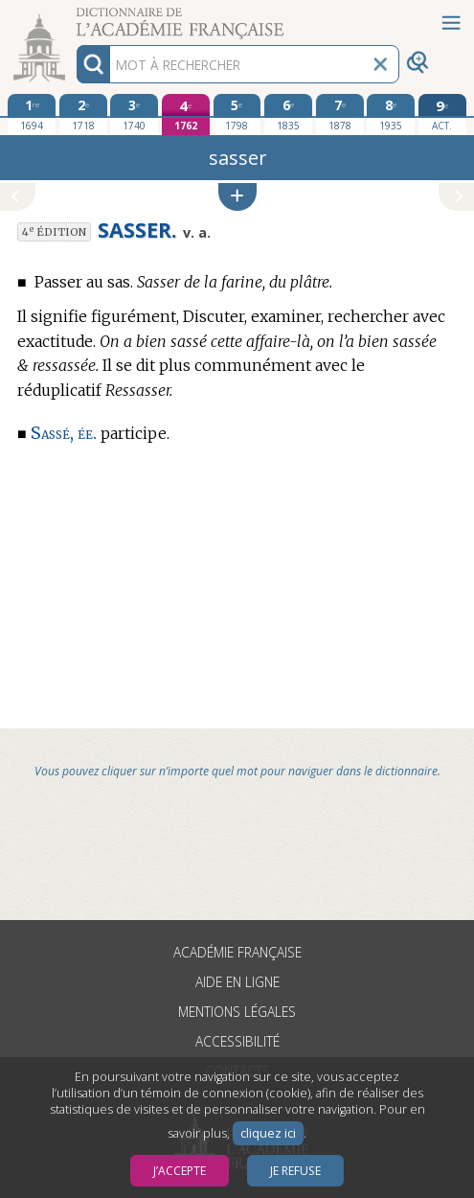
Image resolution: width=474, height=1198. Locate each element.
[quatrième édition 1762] (186, 114)
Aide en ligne (237, 982)
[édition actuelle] (442, 114)
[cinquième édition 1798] (237, 114)
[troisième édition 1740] (134, 114)
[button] (237, 197)
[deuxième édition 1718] (83, 114)
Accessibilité (237, 1041)
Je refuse (295, 1171)
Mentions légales (237, 1011)
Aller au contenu (75, 17)
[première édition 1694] (32, 114)
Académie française (237, 952)
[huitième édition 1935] (391, 114)
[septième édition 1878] (340, 114)
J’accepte (179, 1171)
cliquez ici (268, 1133)
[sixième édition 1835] (288, 114)
